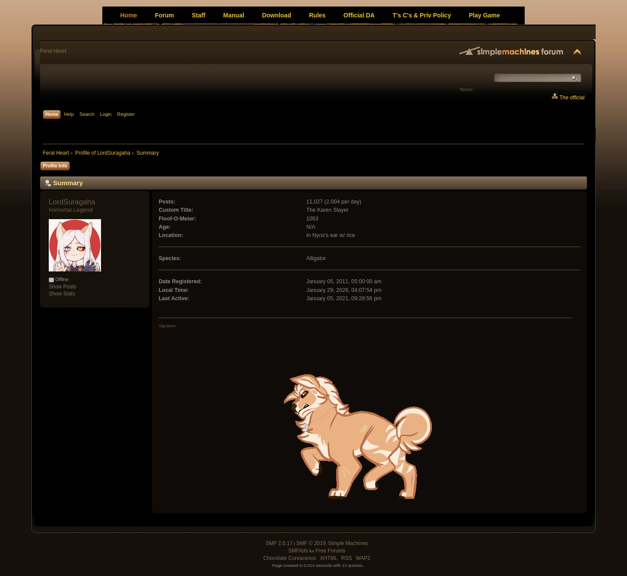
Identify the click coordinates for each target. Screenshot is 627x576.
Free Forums (330, 551)
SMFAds (298, 551)
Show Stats (62, 294)
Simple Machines (347, 543)
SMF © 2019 (311, 543)
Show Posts (62, 287)
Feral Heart (53, 51)
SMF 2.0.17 (279, 543)
